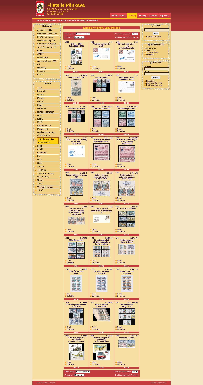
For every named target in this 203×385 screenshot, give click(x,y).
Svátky (40, 166)
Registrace (150, 81)
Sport (39, 163)
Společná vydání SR (47, 47)
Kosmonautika (44, 125)
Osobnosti (42, 152)
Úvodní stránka (118, 15)
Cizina (40, 74)
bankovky (41, 91)
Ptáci (39, 159)
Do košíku (70, 69)
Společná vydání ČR (47, 34)
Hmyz (40, 115)
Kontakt (153, 15)
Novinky (142, 15)
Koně (39, 122)
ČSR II (40, 54)
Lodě (39, 146)
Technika (41, 170)
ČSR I (40, 50)
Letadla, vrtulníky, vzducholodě (83, 20)
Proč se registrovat (154, 85)
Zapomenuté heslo (154, 83)
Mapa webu (162, 383)
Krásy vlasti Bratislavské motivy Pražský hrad (46, 132)
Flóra (39, 105)
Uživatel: (148, 66)
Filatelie (52, 20)
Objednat (150, 55)
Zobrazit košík (152, 53)
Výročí (40, 190)
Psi (38, 156)
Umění (40, 180)
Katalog (132, 15)
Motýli (40, 149)
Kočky (40, 119)
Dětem (40, 94)
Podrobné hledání (153, 37)
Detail (69, 67)
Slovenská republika (46, 44)
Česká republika (45, 30)
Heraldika (41, 108)
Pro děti (41, 71)
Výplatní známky (45, 187)
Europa (40, 98)
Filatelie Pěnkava (49, 383)
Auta (39, 87)
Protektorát (42, 57)
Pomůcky (41, 67)
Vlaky (40, 183)
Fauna (40, 101)
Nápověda (164, 15)
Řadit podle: (70, 34)
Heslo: (147, 71)
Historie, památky (45, 112)
